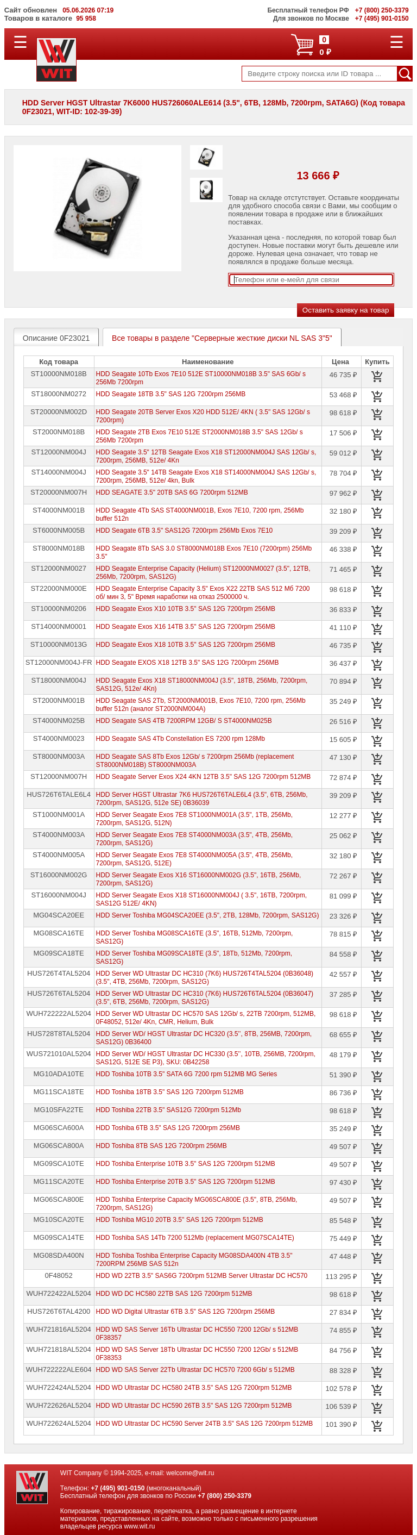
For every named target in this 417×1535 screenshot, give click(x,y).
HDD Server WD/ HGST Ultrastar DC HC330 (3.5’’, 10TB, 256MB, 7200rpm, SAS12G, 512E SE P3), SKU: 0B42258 (205, 1058)
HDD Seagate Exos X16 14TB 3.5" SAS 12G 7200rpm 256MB (185, 627)
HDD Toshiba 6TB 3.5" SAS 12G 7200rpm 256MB (168, 1128)
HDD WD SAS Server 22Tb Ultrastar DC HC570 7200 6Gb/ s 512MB (195, 1370)
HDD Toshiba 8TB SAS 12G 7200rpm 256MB (161, 1146)
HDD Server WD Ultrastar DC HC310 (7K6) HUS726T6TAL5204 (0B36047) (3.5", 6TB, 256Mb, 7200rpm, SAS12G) (205, 998)
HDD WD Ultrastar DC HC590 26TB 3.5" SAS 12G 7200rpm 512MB (194, 1405)
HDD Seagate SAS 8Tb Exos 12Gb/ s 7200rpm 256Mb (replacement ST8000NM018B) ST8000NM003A (195, 761)
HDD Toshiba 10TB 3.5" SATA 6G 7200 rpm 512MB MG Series (186, 1074)
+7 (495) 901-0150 (117, 1488)
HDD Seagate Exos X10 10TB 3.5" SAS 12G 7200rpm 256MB (185, 609)
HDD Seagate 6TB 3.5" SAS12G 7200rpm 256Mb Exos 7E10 (184, 530)
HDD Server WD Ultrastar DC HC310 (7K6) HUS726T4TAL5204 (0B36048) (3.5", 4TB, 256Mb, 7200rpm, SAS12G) (205, 977)
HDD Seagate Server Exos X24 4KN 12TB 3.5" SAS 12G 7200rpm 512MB (203, 777)
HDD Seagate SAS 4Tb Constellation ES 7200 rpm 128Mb (181, 738)
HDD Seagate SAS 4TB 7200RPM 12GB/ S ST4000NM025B (184, 721)
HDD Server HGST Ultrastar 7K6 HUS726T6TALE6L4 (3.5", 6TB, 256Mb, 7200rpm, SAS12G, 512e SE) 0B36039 (202, 799)
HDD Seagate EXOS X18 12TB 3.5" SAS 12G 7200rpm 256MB (187, 662)
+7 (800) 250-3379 (224, 1496)
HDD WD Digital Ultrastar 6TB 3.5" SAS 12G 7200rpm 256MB (185, 1311)
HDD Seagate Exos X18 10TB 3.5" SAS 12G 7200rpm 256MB (185, 644)
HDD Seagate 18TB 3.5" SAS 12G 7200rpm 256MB (171, 394)
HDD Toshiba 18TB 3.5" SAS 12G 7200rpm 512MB (170, 1092)
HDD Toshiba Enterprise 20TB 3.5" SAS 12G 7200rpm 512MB (185, 1181)
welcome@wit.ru (190, 1473)
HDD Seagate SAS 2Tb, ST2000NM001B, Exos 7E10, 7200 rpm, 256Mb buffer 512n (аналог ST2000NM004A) (201, 705)
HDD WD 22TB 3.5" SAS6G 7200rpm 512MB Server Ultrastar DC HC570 (202, 1276)
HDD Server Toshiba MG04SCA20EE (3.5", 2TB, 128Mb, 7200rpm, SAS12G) (207, 915)
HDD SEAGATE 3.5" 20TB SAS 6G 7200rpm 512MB (172, 492)
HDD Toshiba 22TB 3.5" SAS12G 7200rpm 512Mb (169, 1110)
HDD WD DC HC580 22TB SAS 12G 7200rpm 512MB (174, 1293)
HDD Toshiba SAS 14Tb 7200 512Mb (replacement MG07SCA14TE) (195, 1237)
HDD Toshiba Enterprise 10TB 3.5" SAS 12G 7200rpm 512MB (185, 1164)
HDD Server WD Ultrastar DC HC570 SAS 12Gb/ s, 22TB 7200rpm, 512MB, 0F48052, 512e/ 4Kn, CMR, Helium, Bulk (206, 1018)
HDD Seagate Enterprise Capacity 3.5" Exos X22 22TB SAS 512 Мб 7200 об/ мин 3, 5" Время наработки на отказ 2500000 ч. (203, 593)
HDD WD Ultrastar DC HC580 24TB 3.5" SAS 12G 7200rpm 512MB (194, 1388)
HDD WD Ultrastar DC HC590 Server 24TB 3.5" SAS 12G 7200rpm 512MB (204, 1423)
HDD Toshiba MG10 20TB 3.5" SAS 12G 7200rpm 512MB (179, 1220)
